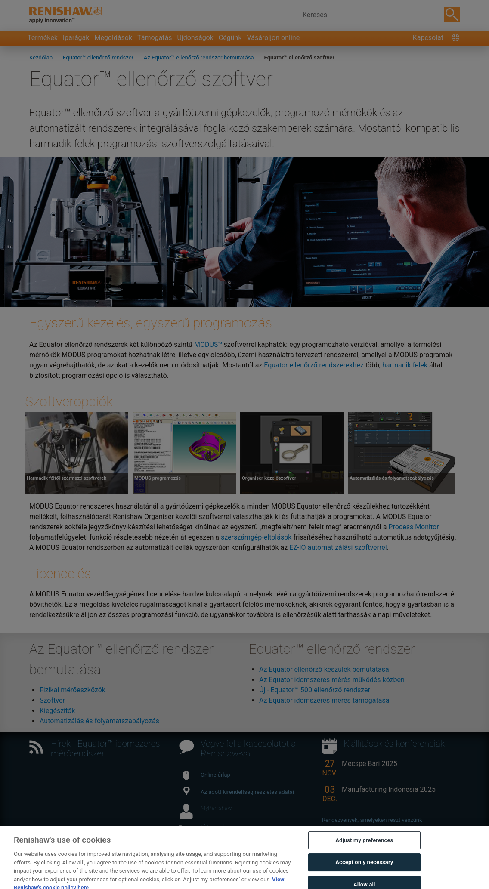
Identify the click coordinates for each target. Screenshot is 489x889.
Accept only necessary (364, 868)
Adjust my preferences (364, 846)
